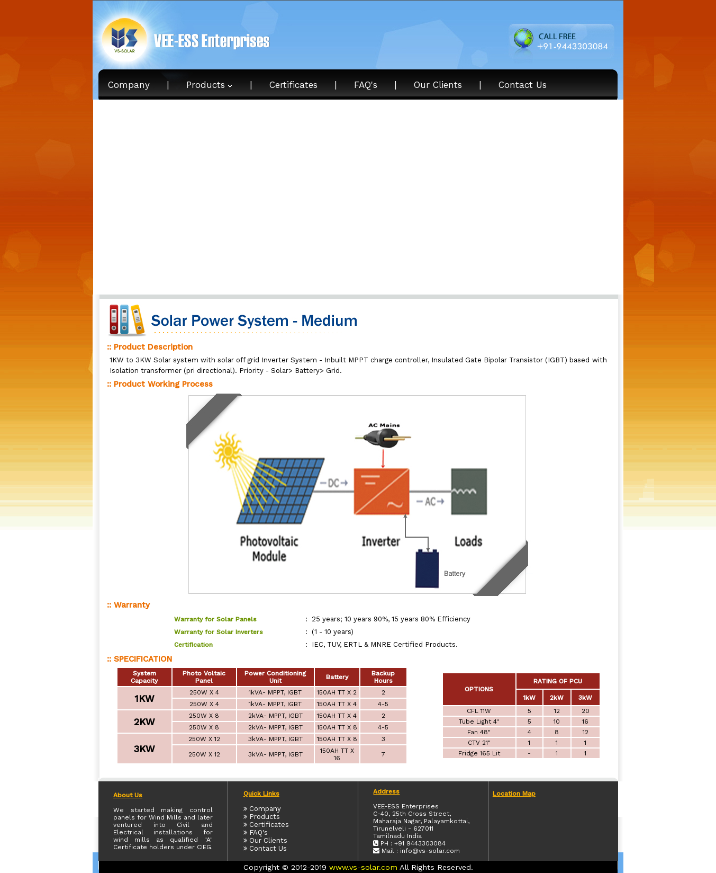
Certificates (293, 84)
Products (209, 84)
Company (129, 84)
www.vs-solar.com (363, 867)
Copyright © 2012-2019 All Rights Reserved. (358, 867)
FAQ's (365, 84)
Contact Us (523, 84)
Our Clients (438, 84)
